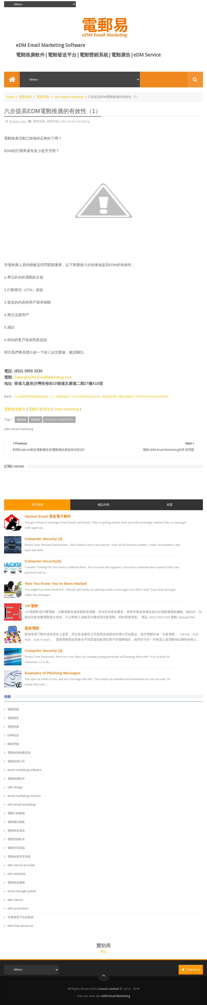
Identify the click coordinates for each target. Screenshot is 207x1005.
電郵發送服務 (16, 882)
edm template (16, 874)
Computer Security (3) (43, 651)
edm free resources (20, 926)
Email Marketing (66, 409)
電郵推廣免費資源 (19, 752)
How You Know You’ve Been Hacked (56, 583)
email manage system (21, 891)
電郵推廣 (25, 97)
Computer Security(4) (43, 561)
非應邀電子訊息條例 (20, 917)
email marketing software (24, 770)
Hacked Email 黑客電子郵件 (48, 516)
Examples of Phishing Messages (52, 673)
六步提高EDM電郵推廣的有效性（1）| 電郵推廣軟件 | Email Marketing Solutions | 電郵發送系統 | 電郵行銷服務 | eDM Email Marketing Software (91, 396)
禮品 (103, 951)
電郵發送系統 (16, 830)
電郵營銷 (43, 97)
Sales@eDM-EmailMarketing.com (43, 377)
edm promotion (18, 908)
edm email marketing (68, 97)
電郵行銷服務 (16, 813)
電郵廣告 (13, 718)
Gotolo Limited (108, 989)
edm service (15, 900)
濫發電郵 (32, 628)
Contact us (191, 969)
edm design (15, 787)
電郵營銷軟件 (16, 839)
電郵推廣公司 (16, 761)
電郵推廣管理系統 (19, 856)
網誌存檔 (103, 504)
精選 (170, 504)
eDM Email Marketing (115, 996)
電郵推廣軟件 (15, 409)
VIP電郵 (31, 606)
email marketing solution (24, 796)
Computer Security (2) (43, 539)
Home (10, 97)
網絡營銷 (13, 744)
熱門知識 (37, 504)
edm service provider (21, 865)
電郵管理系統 (16, 848)
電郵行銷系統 (39, 409)
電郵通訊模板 (16, 822)
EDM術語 (13, 735)
